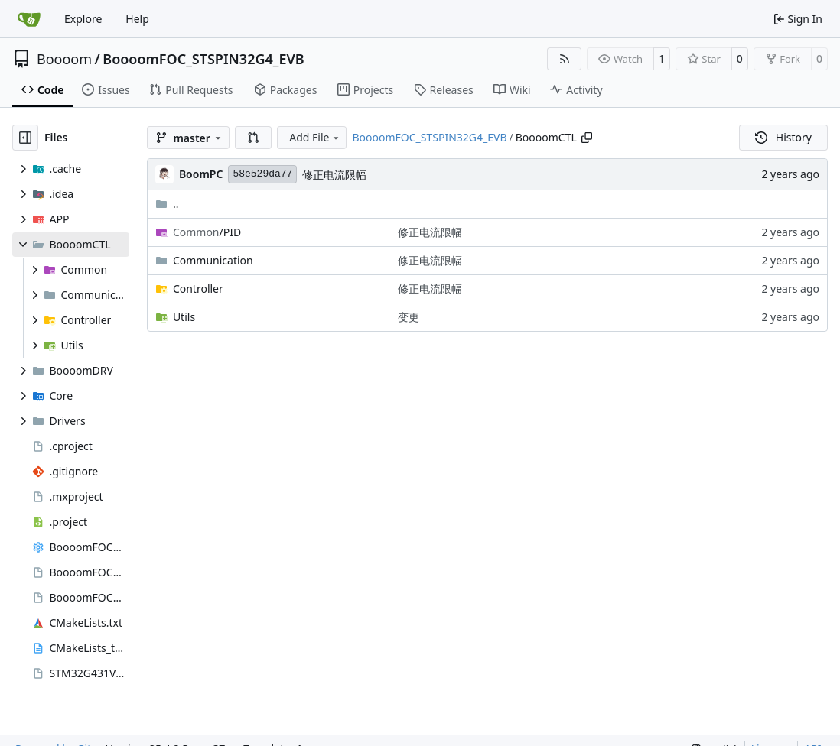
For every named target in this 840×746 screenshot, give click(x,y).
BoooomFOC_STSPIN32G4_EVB (203, 58)
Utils (184, 317)
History (783, 137)
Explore (83, 18)
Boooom (64, 58)
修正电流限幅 (334, 174)
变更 (408, 317)
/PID (207, 232)
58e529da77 (262, 174)
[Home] (29, 19)
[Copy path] (586, 137)
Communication (213, 260)
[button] (253, 137)
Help (137, 18)
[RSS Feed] (564, 58)
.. (167, 203)
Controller (198, 288)
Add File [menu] (315, 137)
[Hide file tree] (25, 138)
